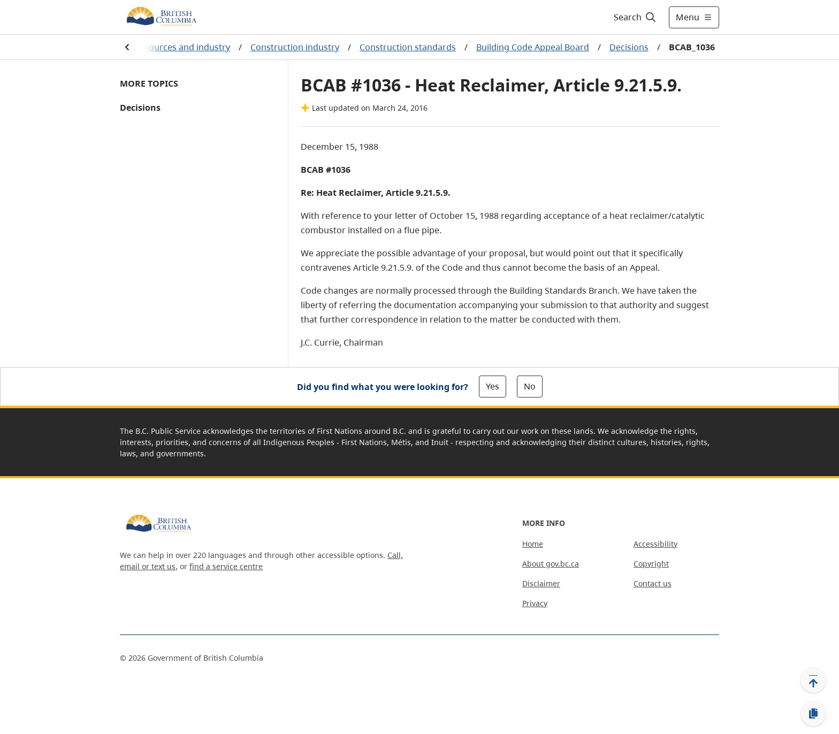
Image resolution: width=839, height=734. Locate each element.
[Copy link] (813, 714)
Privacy (534, 603)
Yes (492, 386)
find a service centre (226, 566)
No (530, 386)
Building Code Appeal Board (532, 47)
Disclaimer (541, 583)
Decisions (629, 47)
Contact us (653, 583)
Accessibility (655, 544)
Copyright (651, 564)
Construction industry (294, 47)
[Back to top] (813, 680)
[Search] (635, 17)
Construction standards (408, 47)
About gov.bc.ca (550, 564)
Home (532, 544)
